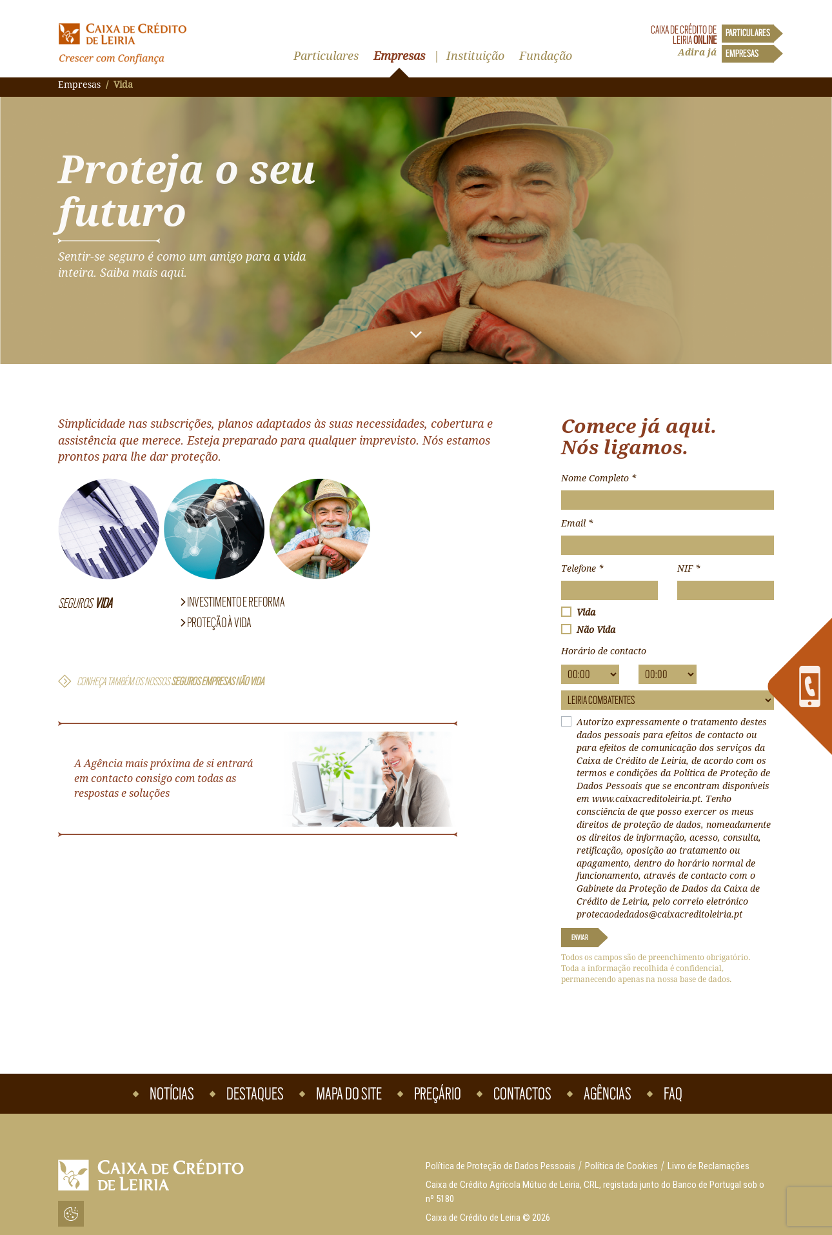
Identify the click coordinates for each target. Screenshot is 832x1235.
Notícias (172, 1093)
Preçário (437, 1093)
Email (577, 523)
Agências (607, 1093)
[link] (800, 687)
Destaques (255, 1093)
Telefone (582, 568)
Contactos (522, 1093)
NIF (688, 568)
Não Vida (596, 630)
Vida (586, 612)
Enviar (579, 937)
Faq (673, 1093)
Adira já (697, 52)
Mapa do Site (349, 1093)
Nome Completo (598, 478)
